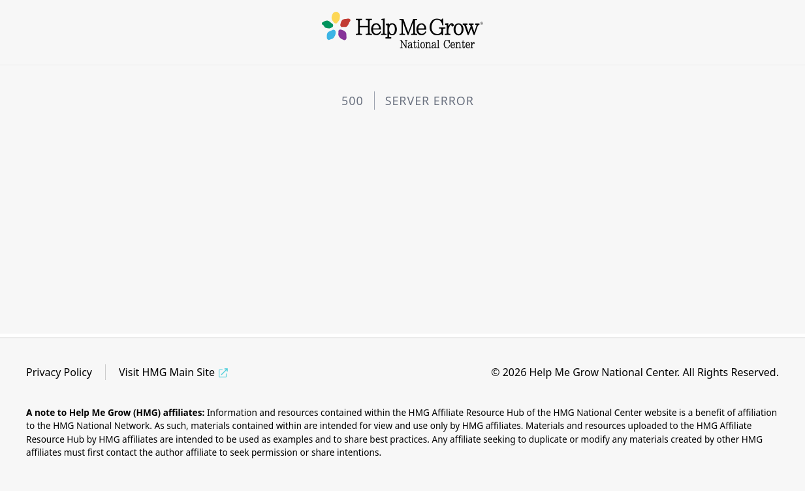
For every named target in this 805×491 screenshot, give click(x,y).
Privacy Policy (59, 372)
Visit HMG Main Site (167, 372)
